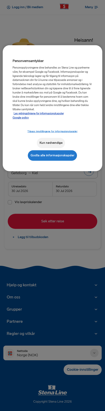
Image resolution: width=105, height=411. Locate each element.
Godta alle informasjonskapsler (52, 155)
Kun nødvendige (51, 143)
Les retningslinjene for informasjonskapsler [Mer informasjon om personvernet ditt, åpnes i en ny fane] (39, 113)
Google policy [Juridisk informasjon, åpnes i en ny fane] (21, 117)
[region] (52, 108)
